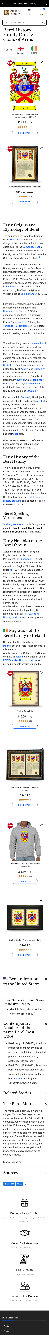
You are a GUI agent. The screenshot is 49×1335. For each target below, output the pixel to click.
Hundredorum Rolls (13, 311)
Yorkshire (15, 239)
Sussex (38, 368)
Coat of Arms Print (25, 711)
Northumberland (33, 383)
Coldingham (27, 293)
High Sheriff (37, 379)
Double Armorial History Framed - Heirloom (25, 788)
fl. (11, 569)
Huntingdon (25, 558)
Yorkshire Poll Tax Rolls (16, 325)
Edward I (31, 390)
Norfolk (22, 322)
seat (39, 401)
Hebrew (18, 1078)
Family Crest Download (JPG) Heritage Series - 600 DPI (25, 115)
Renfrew (10, 286)
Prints (6, 1326)
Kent (23, 368)
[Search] (43, 22)
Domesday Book (32, 246)
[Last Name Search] (24, 23)
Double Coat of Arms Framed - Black (25, 940)
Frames (7, 1331)
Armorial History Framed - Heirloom (25, 187)
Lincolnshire (36, 343)
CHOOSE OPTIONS (24, 133)
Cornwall (25, 397)
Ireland (34, 50)
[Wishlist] (41, 61)
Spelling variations (13, 524)
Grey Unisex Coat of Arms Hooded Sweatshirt (25, 865)
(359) (30, 127)
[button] (25, 980)
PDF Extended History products (20, 660)
